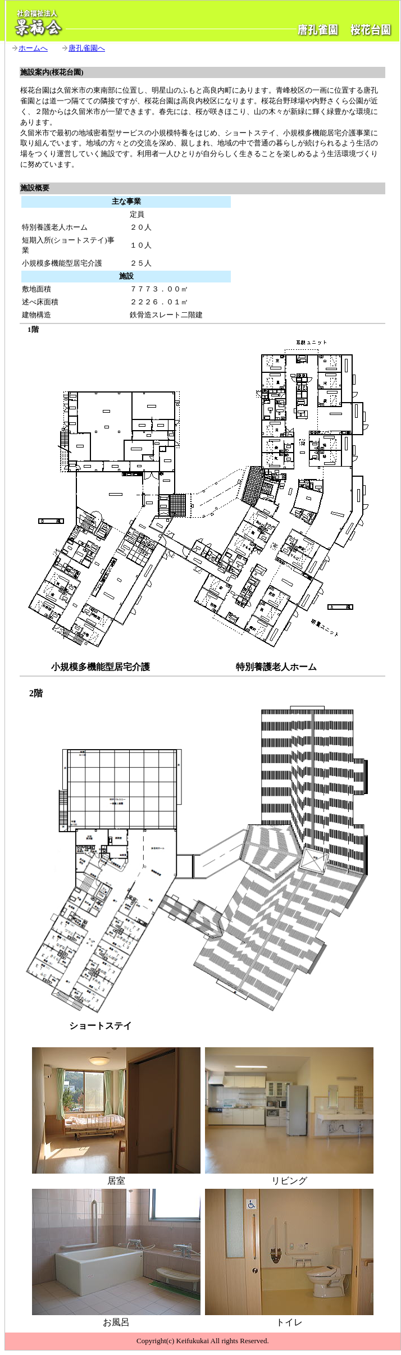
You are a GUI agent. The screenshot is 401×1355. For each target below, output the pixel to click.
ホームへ (33, 48)
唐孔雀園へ (87, 48)
